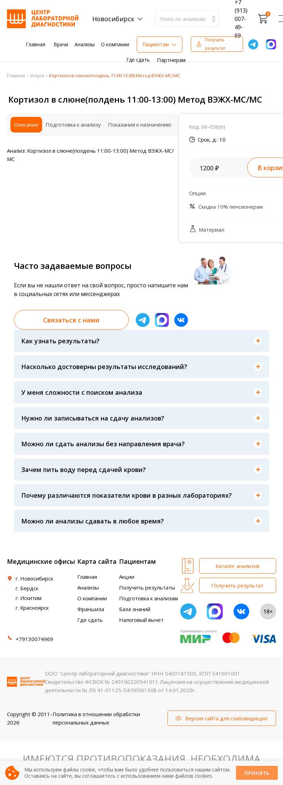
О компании (115, 44)
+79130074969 (34, 638)
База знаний (134, 609)
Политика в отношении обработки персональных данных (96, 718)
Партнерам (171, 59)
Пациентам (155, 44)
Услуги (37, 75)
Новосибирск (113, 19)
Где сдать (138, 59)
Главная (35, 44)
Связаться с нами (71, 320)
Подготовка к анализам (148, 598)
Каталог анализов (237, 565)
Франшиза (90, 609)
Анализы (84, 44)
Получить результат (215, 44)
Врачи (61, 44)
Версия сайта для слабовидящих (226, 718)
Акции (126, 576)
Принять (257, 773)
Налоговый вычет (141, 619)
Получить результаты (147, 587)
